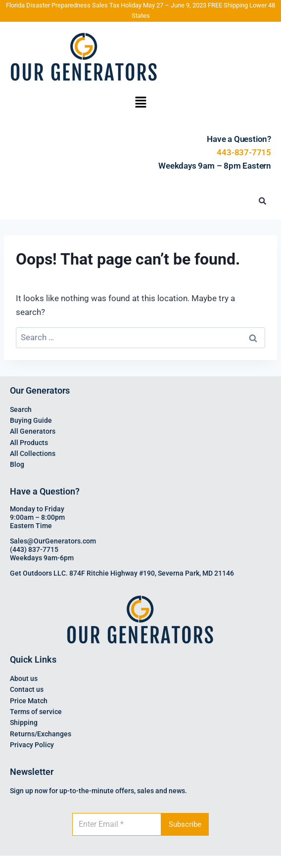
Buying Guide (31, 420)
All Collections (32, 453)
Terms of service (36, 712)
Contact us (27, 689)
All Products (29, 443)
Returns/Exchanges (40, 734)
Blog (17, 464)
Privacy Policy (32, 745)
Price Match (28, 701)
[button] (140, 103)
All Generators (32, 431)
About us (24, 678)
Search (21, 409)
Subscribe (185, 824)
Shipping (24, 722)
